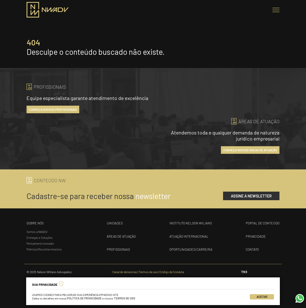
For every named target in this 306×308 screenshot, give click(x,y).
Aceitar (262, 296)
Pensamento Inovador (40, 243)
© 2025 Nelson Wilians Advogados (49, 272)
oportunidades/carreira (190, 249)
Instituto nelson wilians (190, 223)
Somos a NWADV (37, 232)
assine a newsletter (251, 196)
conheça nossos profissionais (53, 109)
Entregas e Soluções (39, 237)
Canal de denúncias (124, 272)
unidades (115, 223)
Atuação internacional (188, 236)
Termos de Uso (124, 298)
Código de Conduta (172, 272)
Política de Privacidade (84, 298)
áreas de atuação (121, 236)
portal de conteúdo (262, 223)
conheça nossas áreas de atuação (250, 150)
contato (252, 249)
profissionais (118, 249)
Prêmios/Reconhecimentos (44, 249)
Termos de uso (148, 272)
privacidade (256, 236)
